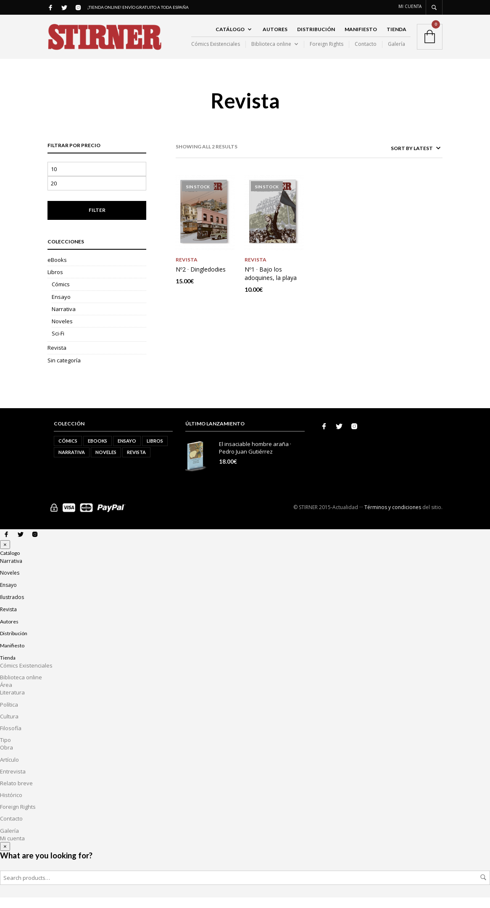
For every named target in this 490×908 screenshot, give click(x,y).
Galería (396, 49)
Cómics (61, 294)
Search (483, 887)
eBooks (57, 270)
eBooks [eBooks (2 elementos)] (97, 451)
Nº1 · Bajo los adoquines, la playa (271, 283)
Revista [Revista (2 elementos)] (136, 462)
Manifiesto (361, 34)
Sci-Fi (58, 344)
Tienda (396, 34)
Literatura (12, 703)
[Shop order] (399, 158)
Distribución (316, 34)
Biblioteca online (271, 49)
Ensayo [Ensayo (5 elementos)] (127, 451)
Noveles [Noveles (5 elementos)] (105, 462)
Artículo (9, 770)
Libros (55, 282)
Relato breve (16, 793)
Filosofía (10, 738)
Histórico (11, 805)
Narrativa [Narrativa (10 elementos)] (71, 462)
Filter (97, 220)
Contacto (366, 49)
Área (6, 695)
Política (9, 715)
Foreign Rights (326, 49)
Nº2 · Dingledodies (201, 279)
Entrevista (13, 782)
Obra (6, 758)
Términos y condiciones (392, 517)
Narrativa (64, 319)
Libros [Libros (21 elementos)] (155, 451)
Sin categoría (64, 371)
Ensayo (61, 307)
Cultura (9, 727)
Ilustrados (12, 607)
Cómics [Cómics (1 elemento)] (67, 451)
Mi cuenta (410, 6)
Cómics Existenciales (215, 49)
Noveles (62, 331)
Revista (56, 358)
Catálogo (230, 34)
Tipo (5, 750)
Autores (275, 34)
